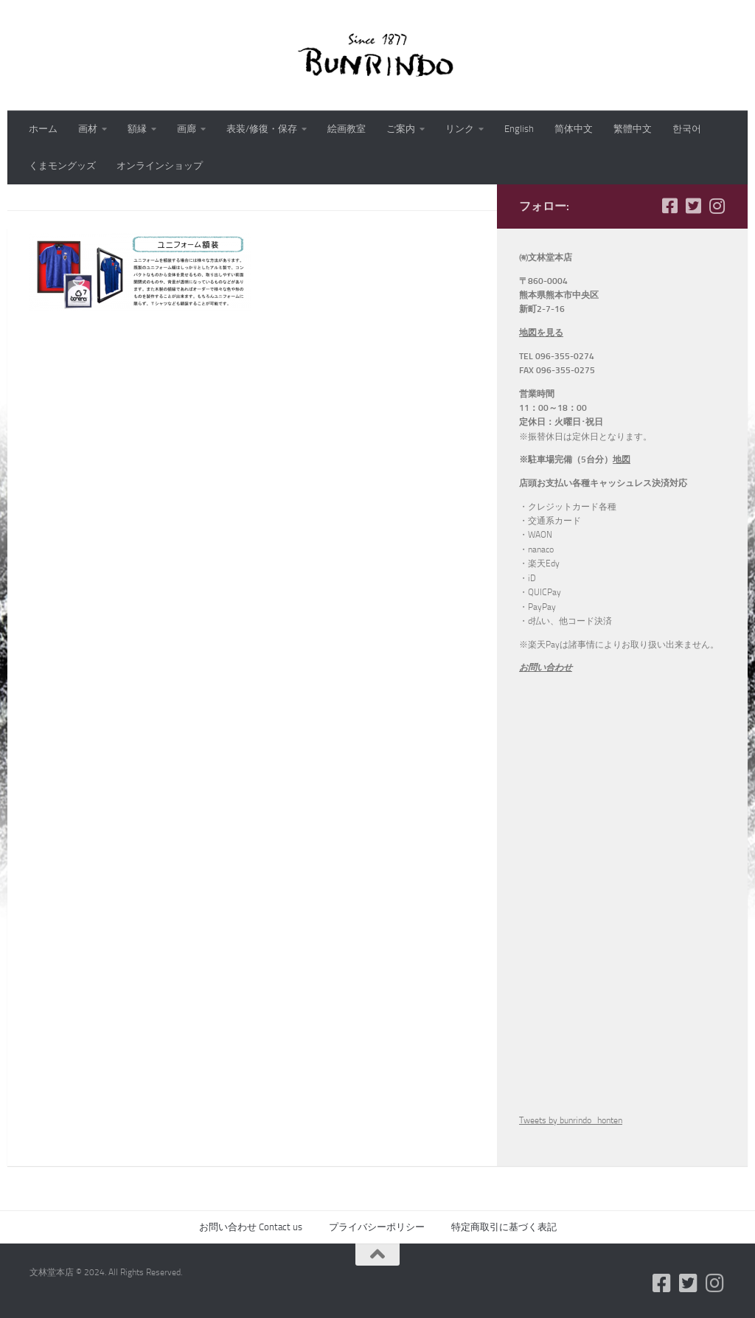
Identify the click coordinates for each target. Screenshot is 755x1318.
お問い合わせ (545, 667)
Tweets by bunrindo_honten (570, 1120)
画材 (87, 128)
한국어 (686, 128)
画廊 (186, 128)
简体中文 (573, 128)
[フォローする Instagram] (717, 206)
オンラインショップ (159, 165)
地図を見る (541, 332)
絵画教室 (346, 128)
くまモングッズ (62, 165)
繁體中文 (632, 128)
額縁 (137, 128)
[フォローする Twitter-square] (693, 206)
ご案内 (400, 128)
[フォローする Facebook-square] (669, 206)
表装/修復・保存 (261, 128)
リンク (459, 128)
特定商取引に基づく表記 (504, 1226)
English (519, 128)
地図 (621, 459)
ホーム (43, 128)
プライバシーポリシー (377, 1226)
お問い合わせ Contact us (250, 1226)
